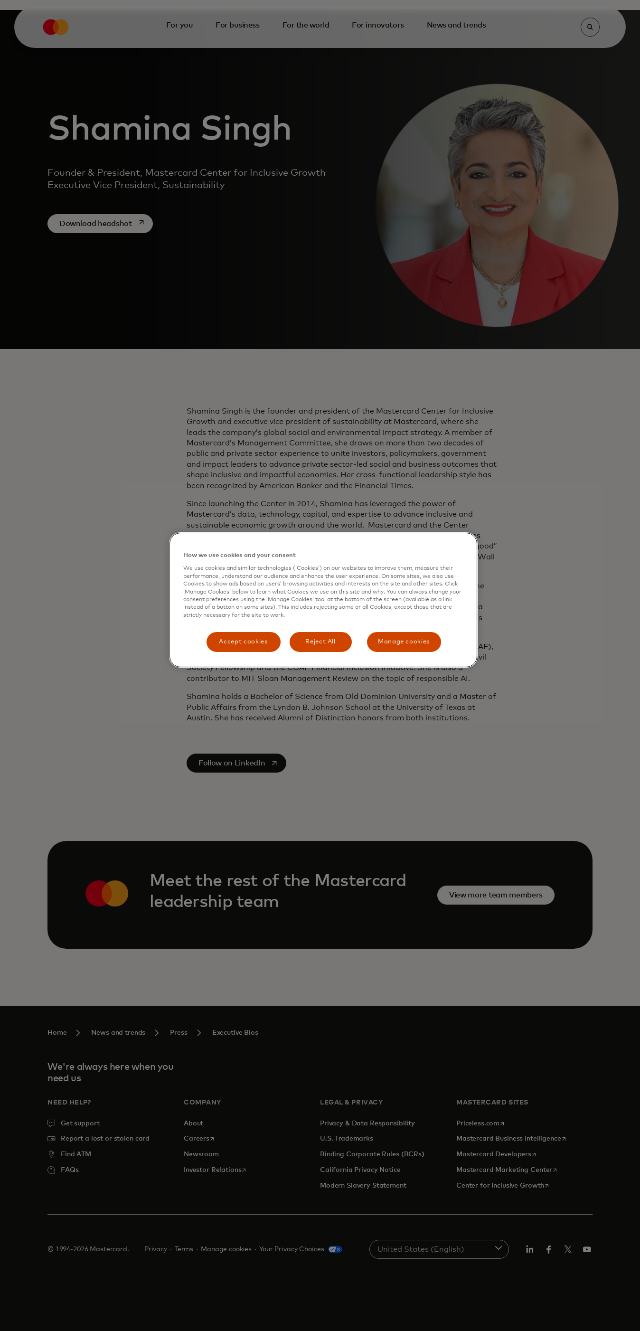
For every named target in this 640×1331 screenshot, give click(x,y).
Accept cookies (243, 642)
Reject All (320, 642)
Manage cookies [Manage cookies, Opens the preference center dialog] (404, 642)
